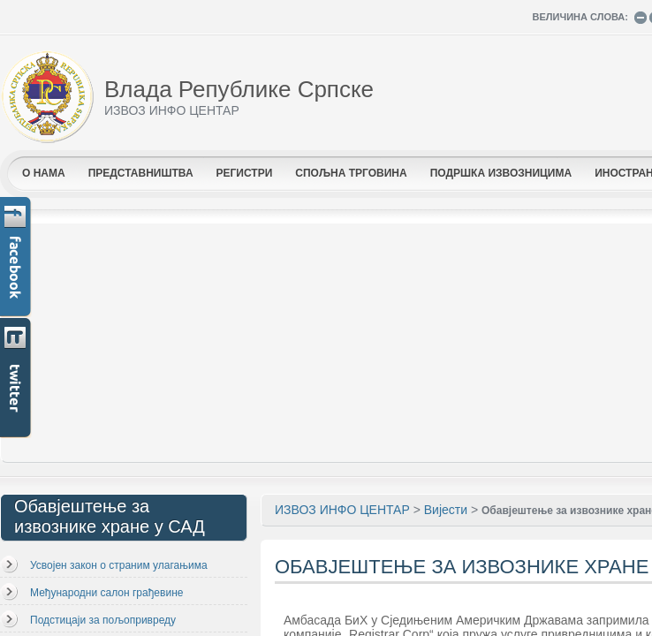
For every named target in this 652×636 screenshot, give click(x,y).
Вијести (445, 510)
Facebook (16, 257)
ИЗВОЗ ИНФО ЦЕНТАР (342, 510)
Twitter (16, 378)
